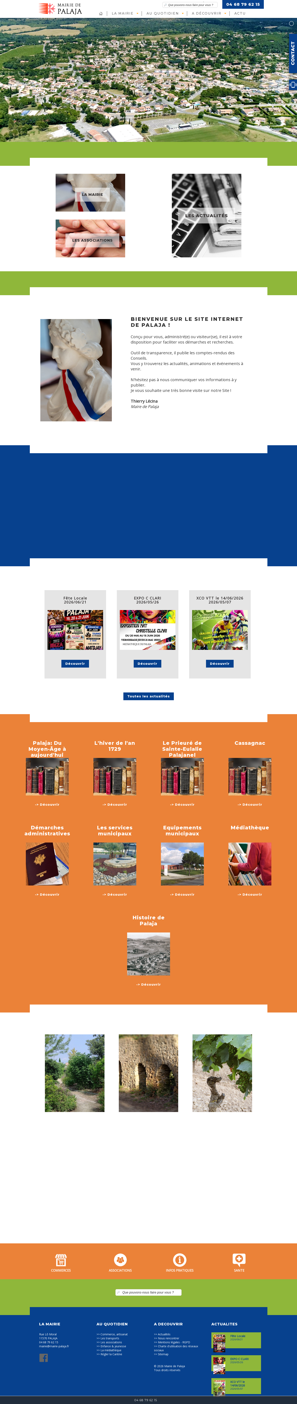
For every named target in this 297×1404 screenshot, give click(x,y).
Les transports (110, 1338)
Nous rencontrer (168, 1338)
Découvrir (75, 664)
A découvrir (207, 13)
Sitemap (163, 1354)
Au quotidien (163, 13)
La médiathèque (111, 1350)
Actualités (164, 1334)
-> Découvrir (47, 804)
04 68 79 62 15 (243, 4)
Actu (240, 13)
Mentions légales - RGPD (174, 1342)
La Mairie (123, 13)
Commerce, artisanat (114, 1334)
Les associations (111, 1342)
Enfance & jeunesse (113, 1346)
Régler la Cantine (111, 1354)
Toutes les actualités (148, 696)
